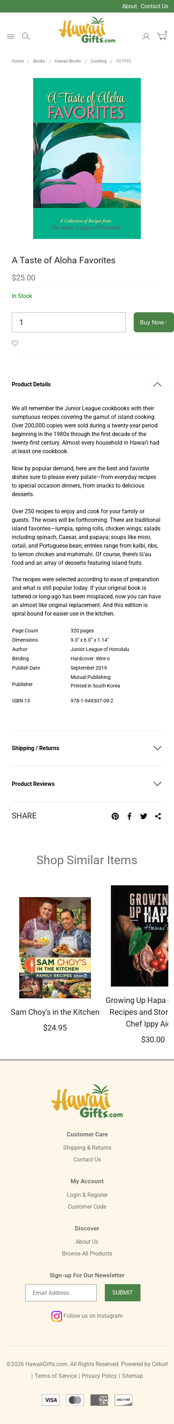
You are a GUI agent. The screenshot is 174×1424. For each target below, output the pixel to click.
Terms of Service (56, 1375)
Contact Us (154, 6)
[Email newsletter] (61, 1292)
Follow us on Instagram (87, 1315)
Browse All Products (87, 1253)
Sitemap (132, 1375)
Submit (122, 1292)
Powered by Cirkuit (144, 1364)
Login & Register (87, 1194)
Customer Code (87, 1206)
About (129, 6)
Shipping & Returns (87, 1147)
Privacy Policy (99, 1375)
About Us (87, 1241)
